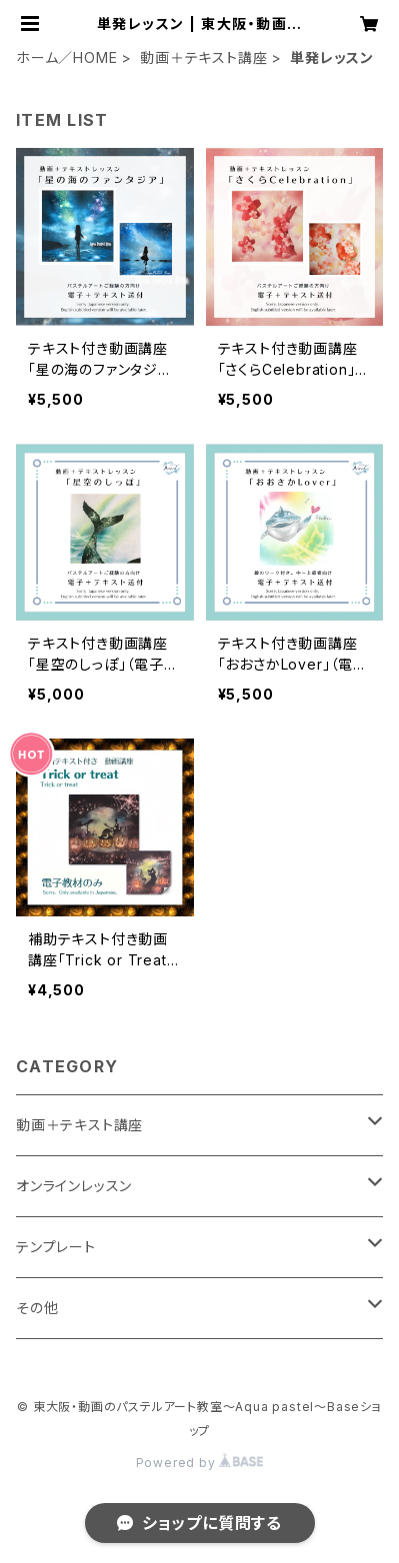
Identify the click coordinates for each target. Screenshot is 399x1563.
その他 (37, 1307)
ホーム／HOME (66, 57)
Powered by (200, 1462)
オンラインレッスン (74, 1185)
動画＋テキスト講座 (203, 57)
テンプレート (56, 1246)
